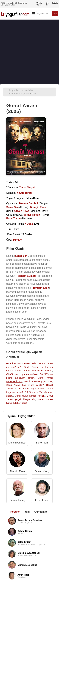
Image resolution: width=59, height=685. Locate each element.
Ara (55, 14)
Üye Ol (47, 4)
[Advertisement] (29, 52)
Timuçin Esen (17, 471)
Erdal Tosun (41, 500)
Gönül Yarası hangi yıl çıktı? (38, 381)
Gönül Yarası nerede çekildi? (30, 396)
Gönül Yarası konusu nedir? (22, 363)
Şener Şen (42, 442)
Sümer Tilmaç (17, 500)
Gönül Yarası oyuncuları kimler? (33, 370)
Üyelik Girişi (39, 4)
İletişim (55, 3)
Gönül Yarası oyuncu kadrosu (22, 374)
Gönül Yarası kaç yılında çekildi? (25, 385)
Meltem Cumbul (17, 442)
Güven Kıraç (42, 471)
